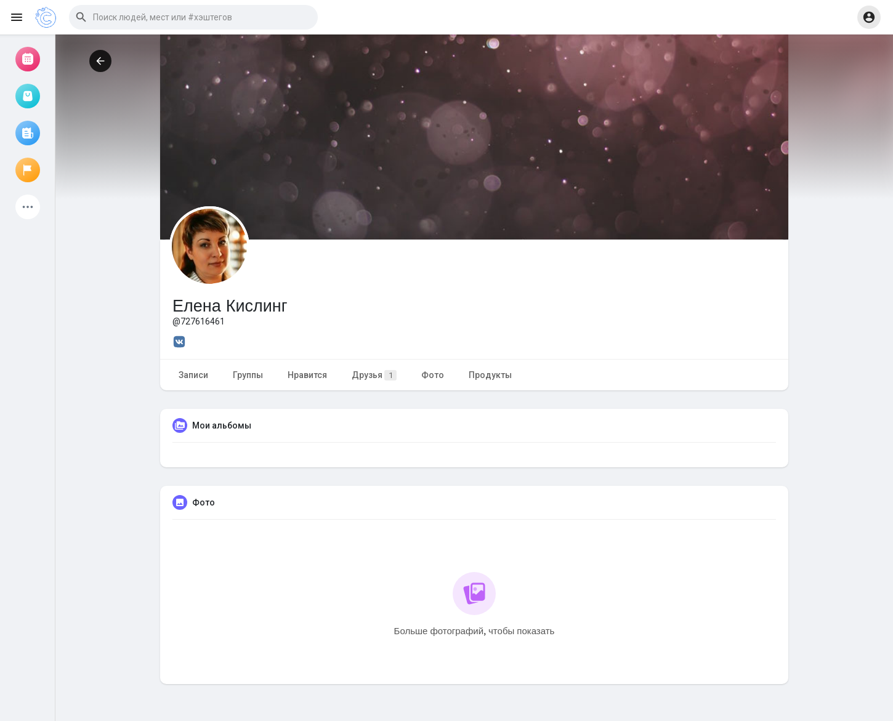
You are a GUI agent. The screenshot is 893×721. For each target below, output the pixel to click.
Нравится (307, 375)
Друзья (374, 375)
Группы (248, 375)
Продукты (490, 375)
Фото (432, 375)
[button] (193, 17)
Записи (193, 375)
